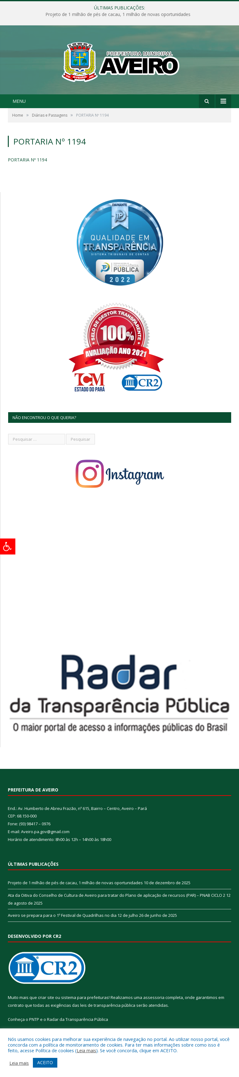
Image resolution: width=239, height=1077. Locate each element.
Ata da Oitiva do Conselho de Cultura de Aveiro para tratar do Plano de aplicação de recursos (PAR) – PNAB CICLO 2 (116, 895)
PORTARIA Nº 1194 (27, 160)
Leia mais (86, 1050)
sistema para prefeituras (85, 997)
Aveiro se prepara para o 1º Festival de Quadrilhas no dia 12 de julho (73, 915)
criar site (46, 997)
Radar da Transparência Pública (77, 1019)
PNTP (34, 1019)
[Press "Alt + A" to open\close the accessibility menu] (7, 546)
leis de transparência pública (107, 1005)
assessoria (153, 997)
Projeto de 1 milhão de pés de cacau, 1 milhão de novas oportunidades (117, 14)
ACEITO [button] (45, 1062)
